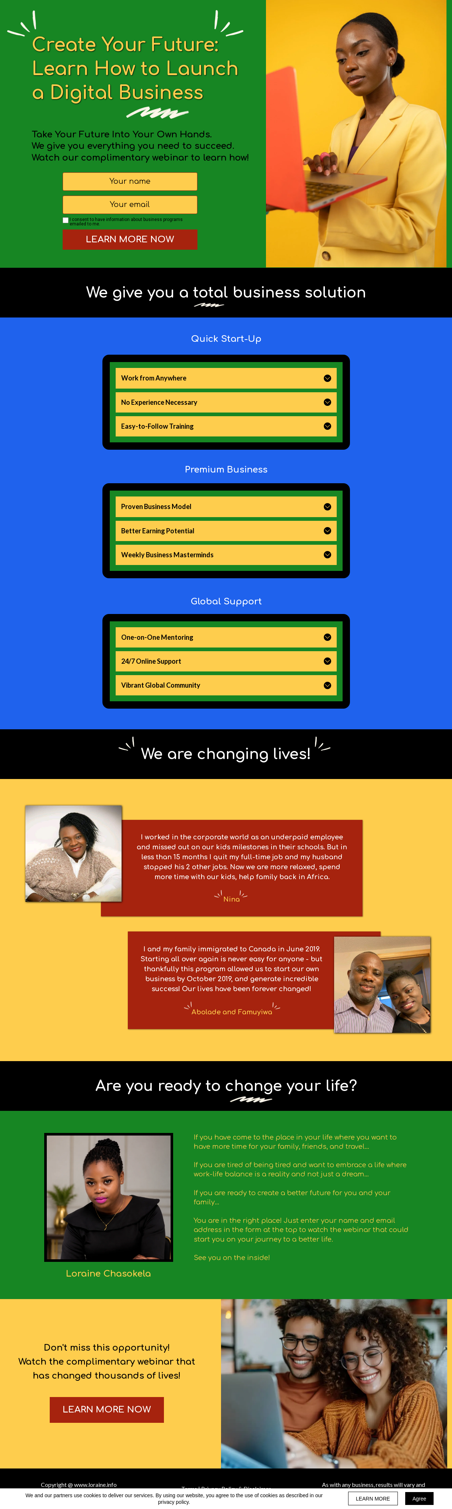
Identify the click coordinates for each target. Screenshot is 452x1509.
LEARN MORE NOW (130, 239)
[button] (327, 378)
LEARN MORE (373, 1499)
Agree (419, 1499)
